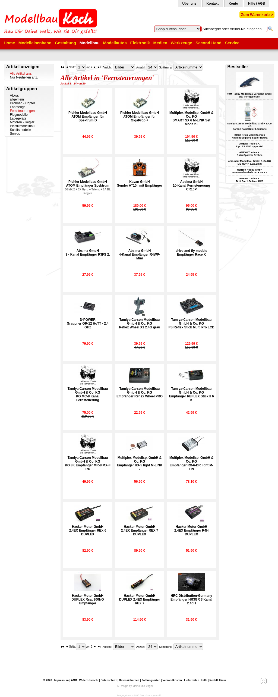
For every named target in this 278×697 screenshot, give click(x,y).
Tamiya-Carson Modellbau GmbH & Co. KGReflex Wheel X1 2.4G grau (139, 323)
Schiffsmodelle (20, 130)
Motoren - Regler (22, 122)
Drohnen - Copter (22, 103)
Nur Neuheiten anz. (24, 77)
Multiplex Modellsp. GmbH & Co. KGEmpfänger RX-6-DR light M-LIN (191, 463)
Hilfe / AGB (256, 3)
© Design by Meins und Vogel (135, 686)
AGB (74, 680)
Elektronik (140, 42)
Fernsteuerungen (22, 111)
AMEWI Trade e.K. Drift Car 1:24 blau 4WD (249, 180)
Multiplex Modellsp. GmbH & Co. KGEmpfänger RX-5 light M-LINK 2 (139, 463)
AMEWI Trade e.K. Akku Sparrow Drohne (250, 153)
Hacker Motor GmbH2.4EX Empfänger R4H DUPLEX (191, 530)
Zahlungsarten (151, 680)
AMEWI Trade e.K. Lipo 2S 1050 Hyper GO (249, 145)
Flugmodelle (19, 115)
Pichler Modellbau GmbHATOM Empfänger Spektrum (87, 187)
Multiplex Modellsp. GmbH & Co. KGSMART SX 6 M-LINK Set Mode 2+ (191, 118)
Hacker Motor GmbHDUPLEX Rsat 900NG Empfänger (87, 599)
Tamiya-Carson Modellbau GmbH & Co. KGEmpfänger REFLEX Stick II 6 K (191, 394)
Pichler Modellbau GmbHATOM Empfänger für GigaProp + (139, 116)
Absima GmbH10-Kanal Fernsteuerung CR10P (191, 185)
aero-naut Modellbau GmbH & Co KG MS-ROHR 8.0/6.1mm (249, 162)
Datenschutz (109, 680)
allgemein (17, 99)
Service (232, 42)
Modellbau (90, 42)
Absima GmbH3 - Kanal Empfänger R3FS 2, (87, 252)
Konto (233, 3)
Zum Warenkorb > (257, 14)
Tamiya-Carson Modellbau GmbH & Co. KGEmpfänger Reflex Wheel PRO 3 (139, 394)
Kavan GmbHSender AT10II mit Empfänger (139, 183)
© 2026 (47, 680)
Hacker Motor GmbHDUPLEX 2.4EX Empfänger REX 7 (139, 599)
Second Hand (208, 42)
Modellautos (115, 42)
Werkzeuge (181, 42)
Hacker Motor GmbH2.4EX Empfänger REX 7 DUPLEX (139, 530)
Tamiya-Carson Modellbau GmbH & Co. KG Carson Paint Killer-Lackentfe (249, 126)
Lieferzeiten (191, 680)
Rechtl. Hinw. (217, 680)
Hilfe (204, 680)
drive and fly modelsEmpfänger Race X (191, 252)
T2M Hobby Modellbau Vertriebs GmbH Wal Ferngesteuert (249, 95)
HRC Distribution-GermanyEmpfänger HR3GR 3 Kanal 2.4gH (191, 599)
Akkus (14, 96)
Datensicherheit (129, 680)
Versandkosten (172, 680)
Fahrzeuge (18, 107)
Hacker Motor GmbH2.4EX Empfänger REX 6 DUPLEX (87, 530)
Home (9, 42)
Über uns (189, 3)
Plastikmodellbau (22, 126)
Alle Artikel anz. (21, 74)
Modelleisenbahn (35, 42)
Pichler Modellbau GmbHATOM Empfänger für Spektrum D (87, 116)
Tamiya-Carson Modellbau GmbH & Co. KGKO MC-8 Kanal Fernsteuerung (88, 394)
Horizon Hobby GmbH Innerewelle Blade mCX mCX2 (249, 171)
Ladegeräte (18, 118)
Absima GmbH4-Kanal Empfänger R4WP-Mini (139, 254)
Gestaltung (65, 42)
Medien (160, 42)
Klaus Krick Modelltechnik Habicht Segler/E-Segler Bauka (250, 136)
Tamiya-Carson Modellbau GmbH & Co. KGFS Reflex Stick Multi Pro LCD (191, 323)
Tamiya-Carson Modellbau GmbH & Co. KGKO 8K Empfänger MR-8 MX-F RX (87, 463)
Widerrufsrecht (89, 680)
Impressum (61, 680)
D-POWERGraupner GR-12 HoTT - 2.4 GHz (88, 323)
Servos (15, 134)
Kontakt (213, 3)
